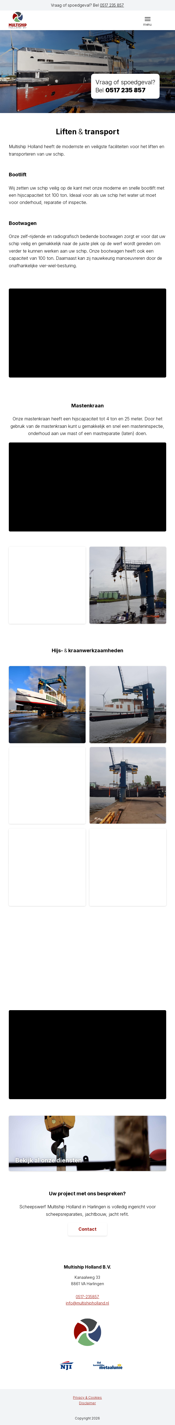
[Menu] (148, 19)
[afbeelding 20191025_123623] (49, 587)
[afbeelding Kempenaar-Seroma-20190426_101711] (129, 788)
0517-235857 (87, 1296)
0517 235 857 (112, 5)
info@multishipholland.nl (87, 1303)
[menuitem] (148, 19)
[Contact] (87, 1229)
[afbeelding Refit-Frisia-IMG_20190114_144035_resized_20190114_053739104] (49, 706)
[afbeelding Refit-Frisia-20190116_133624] (129, 706)
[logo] (35, 20)
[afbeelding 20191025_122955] (129, 587)
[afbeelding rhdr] (49, 788)
